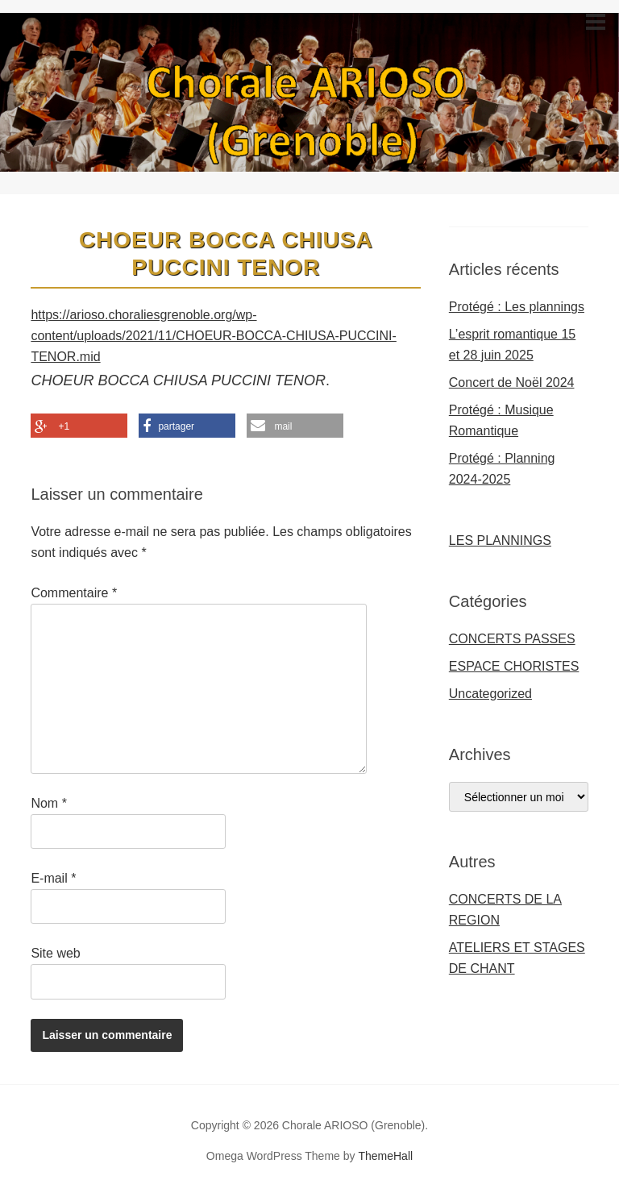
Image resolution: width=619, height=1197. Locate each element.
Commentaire (74, 593)
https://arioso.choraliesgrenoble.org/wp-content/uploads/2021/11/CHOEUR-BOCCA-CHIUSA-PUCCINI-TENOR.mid (213, 336)
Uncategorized (490, 693)
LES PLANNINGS (500, 540)
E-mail (53, 878)
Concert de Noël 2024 (512, 382)
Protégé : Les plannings (516, 307)
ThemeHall (385, 1155)
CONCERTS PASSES (512, 639)
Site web (55, 953)
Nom (48, 803)
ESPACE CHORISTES (514, 666)
